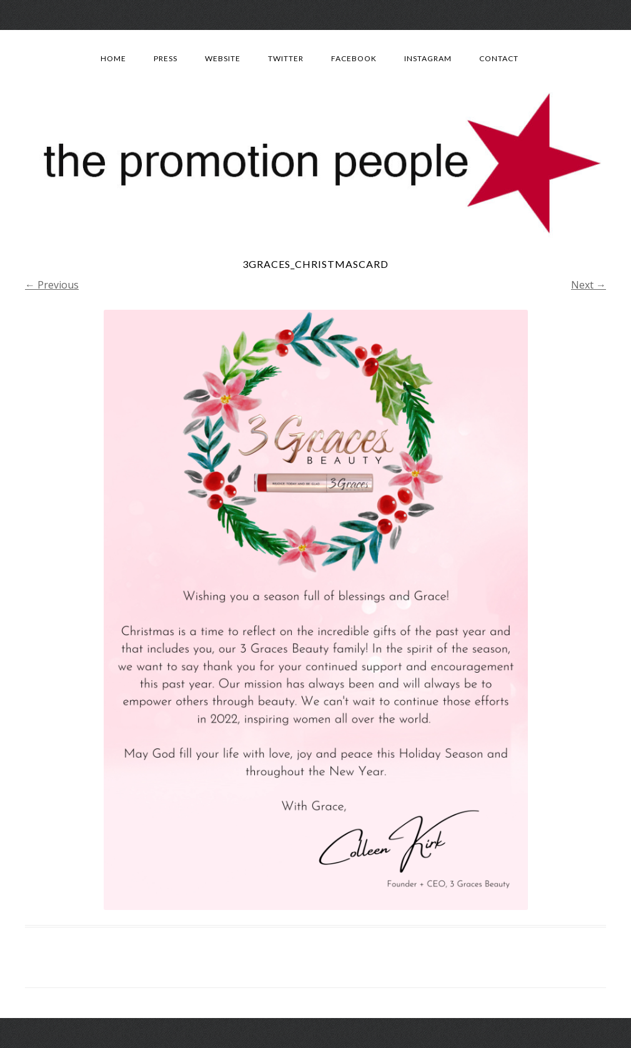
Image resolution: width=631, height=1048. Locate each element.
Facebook (354, 58)
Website (223, 58)
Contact (499, 58)
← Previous (52, 285)
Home (113, 58)
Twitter (286, 58)
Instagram (428, 58)
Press (165, 58)
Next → (588, 285)
